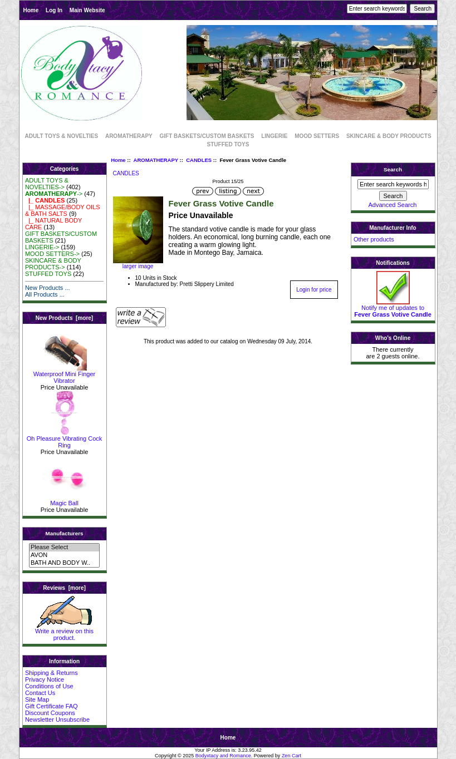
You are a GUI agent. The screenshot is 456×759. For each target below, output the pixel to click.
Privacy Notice (44, 679)
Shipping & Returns (51, 672)
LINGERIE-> (42, 247)
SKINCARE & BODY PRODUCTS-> (53, 263)
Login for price (313, 290)
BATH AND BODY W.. (64, 563)
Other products (374, 239)
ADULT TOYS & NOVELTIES (61, 136)
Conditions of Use (49, 686)
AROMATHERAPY (156, 160)
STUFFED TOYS (228, 144)
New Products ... (47, 287)
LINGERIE (274, 136)
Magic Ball (64, 500)
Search (393, 169)
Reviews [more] (64, 588)
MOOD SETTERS (317, 136)
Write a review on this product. (64, 631)
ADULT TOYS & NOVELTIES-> (46, 183)
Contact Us (40, 692)
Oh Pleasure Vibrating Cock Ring (64, 439)
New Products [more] (64, 318)
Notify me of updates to (393, 308)
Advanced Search (393, 204)
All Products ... (45, 294)
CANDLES (199, 160)
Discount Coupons (50, 712)
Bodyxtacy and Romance (223, 755)
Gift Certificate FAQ (51, 706)
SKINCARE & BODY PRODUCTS (389, 136)
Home (31, 10)
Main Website (87, 10)
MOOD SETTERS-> (52, 253)
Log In (54, 10)
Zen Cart (291, 755)
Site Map (37, 699)
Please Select (64, 547)
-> (53, 193)
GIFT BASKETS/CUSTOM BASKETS (207, 136)
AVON (64, 555)
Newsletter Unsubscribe (57, 719)
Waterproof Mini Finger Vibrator (64, 374)
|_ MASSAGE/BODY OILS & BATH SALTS (62, 210)
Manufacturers (64, 533)
